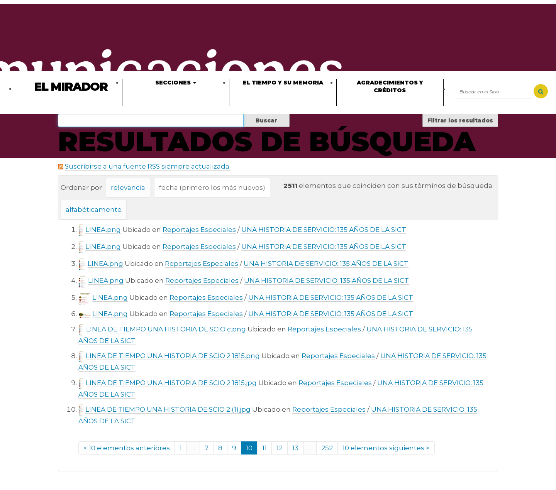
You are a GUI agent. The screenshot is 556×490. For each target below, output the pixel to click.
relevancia (128, 187)
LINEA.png (103, 229)
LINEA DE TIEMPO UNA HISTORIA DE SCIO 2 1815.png (173, 356)
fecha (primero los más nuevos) (212, 187)
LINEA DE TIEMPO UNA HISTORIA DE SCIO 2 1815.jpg (171, 383)
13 (295, 448)
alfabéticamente (94, 209)
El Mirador (70, 86)
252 (327, 448)
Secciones (175, 82)
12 (279, 448)
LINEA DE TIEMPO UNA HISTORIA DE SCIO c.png (166, 329)
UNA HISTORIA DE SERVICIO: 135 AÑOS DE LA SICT (323, 229)
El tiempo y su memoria (283, 82)
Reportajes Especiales (199, 229)
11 (264, 448)
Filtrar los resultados (460, 120)
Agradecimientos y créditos (390, 86)
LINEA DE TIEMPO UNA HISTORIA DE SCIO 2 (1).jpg (168, 409)
